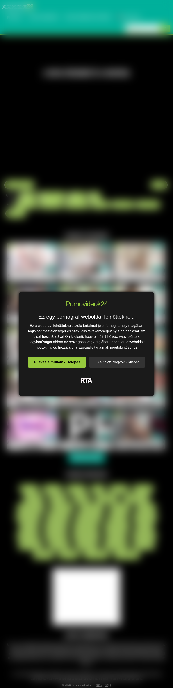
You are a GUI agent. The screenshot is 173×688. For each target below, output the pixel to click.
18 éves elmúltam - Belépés (56, 362)
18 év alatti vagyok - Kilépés (117, 362)
